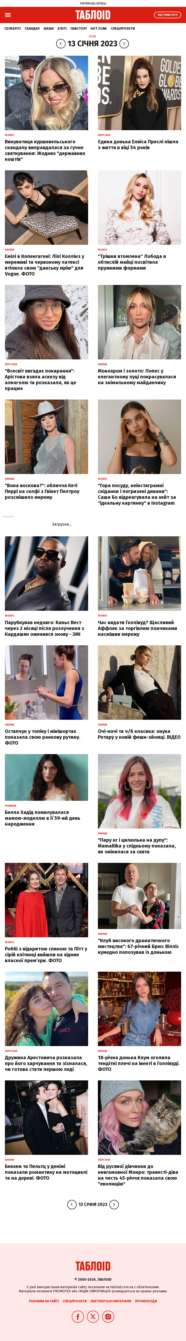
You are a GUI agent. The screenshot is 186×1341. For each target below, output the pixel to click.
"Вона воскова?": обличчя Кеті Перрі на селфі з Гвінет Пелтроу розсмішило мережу (42, 491)
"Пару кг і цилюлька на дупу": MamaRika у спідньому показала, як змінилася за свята (137, 846)
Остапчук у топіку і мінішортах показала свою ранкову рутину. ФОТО (42, 737)
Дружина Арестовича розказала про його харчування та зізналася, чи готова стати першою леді (46, 1063)
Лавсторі (79, 29)
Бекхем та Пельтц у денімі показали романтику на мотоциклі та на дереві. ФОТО (46, 1172)
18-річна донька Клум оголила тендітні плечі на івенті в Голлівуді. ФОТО (139, 1063)
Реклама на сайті (44, 1301)
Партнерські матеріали (111, 1301)
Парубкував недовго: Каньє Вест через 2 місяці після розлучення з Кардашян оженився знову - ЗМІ (44, 628)
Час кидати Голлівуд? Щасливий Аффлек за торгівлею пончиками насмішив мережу (137, 628)
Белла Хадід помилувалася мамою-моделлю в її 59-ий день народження (42, 818)
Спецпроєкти (123, 29)
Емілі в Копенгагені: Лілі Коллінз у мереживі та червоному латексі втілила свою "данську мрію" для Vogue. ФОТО (44, 265)
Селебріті (12, 29)
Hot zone (99, 29)
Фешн (48, 29)
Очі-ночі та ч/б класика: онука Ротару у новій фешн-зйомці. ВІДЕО (139, 734)
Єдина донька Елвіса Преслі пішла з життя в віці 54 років (138, 144)
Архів (92, 36)
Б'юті (62, 29)
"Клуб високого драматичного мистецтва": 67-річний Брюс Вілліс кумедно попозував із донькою (138, 946)
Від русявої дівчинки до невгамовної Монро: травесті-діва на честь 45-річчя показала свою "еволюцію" (138, 1175)
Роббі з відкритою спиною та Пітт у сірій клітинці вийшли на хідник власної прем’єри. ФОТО (46, 954)
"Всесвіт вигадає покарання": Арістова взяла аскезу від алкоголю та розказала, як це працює (40, 379)
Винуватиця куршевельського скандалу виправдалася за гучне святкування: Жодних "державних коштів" (45, 150)
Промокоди (146, 1301)
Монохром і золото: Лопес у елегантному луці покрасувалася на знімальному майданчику (137, 376)
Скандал (32, 29)
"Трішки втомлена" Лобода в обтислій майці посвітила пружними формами (132, 262)
